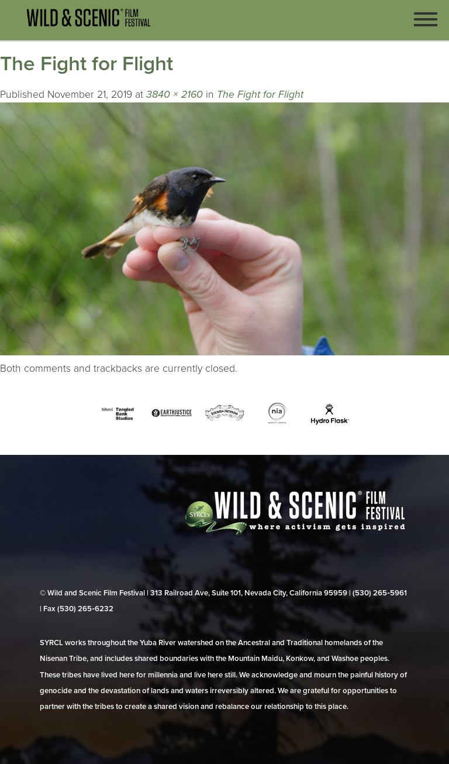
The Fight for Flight (260, 94)
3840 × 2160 (174, 94)
